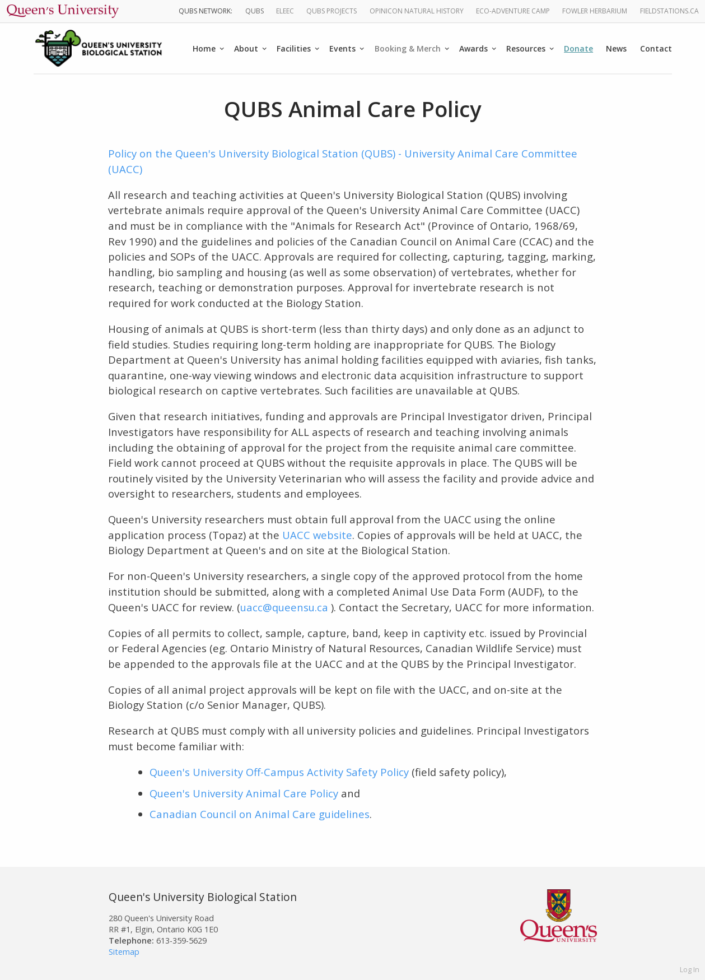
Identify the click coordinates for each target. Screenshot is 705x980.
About (246, 48)
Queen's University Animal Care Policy (244, 793)
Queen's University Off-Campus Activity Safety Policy (279, 772)
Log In (689, 969)
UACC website (317, 535)
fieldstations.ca (669, 11)
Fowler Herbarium (594, 11)
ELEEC (285, 11)
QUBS (254, 11)
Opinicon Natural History (417, 11)
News (616, 48)
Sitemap (124, 951)
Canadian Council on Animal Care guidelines (260, 814)
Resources (525, 48)
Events (342, 48)
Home (204, 48)
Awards (473, 48)
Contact (656, 48)
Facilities (294, 48)
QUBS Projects (331, 11)
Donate (578, 48)
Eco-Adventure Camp (513, 11)
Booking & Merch (408, 48)
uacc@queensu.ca (285, 607)
